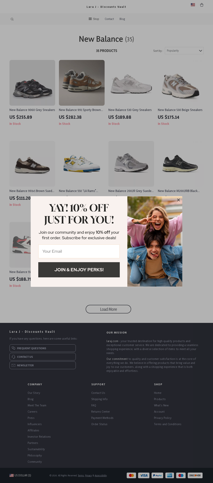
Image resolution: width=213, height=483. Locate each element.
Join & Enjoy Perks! (79, 270)
